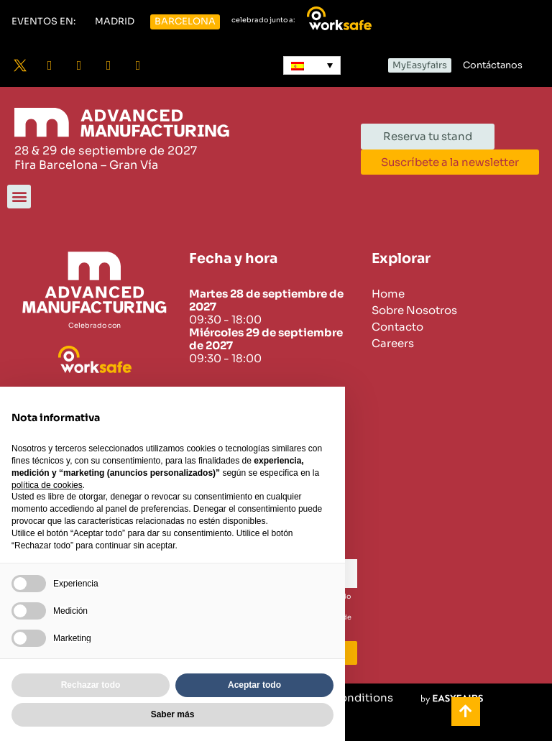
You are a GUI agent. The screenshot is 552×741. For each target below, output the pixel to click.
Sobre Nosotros (414, 310)
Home (388, 293)
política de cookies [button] (47, 485)
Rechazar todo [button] (91, 685)
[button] (43, 21)
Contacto (397, 327)
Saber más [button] (173, 714)
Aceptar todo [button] (254, 685)
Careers (393, 343)
